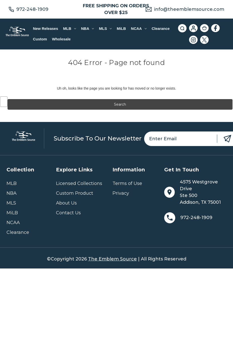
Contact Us (68, 213)
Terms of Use (127, 183)
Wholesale (61, 39)
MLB (69, 28)
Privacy (120, 193)
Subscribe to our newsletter (98, 138)
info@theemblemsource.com (189, 9)
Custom (40, 39)
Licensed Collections (79, 183)
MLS (105, 28)
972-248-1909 (32, 9)
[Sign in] (193, 28)
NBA (87, 28)
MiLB (121, 28)
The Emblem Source (112, 259)
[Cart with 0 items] (204, 28)
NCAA (139, 28)
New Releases (45, 28)
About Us (66, 203)
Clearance (161, 28)
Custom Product (74, 193)
